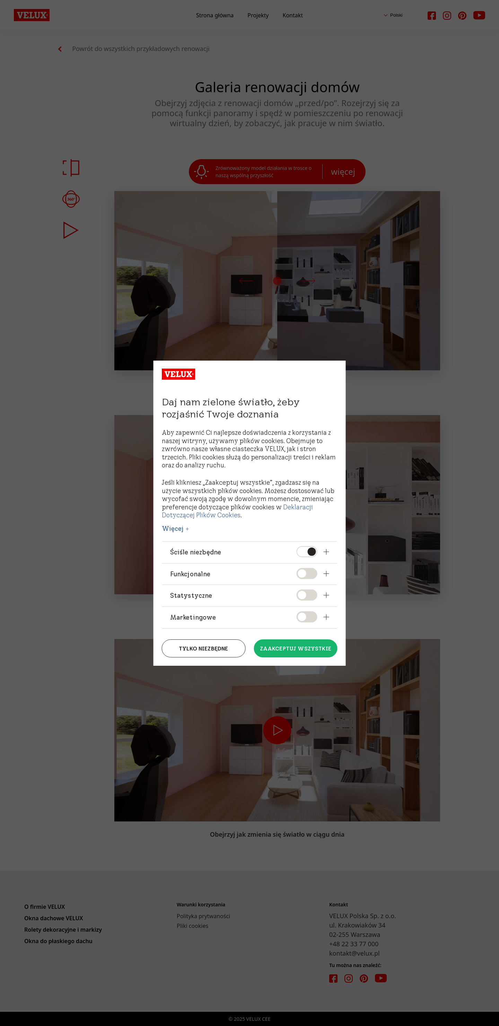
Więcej (173, 529)
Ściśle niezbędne (195, 552)
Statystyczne (191, 596)
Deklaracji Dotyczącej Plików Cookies (237, 511)
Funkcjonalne (190, 574)
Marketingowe (193, 617)
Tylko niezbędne (203, 648)
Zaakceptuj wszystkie (295, 648)
